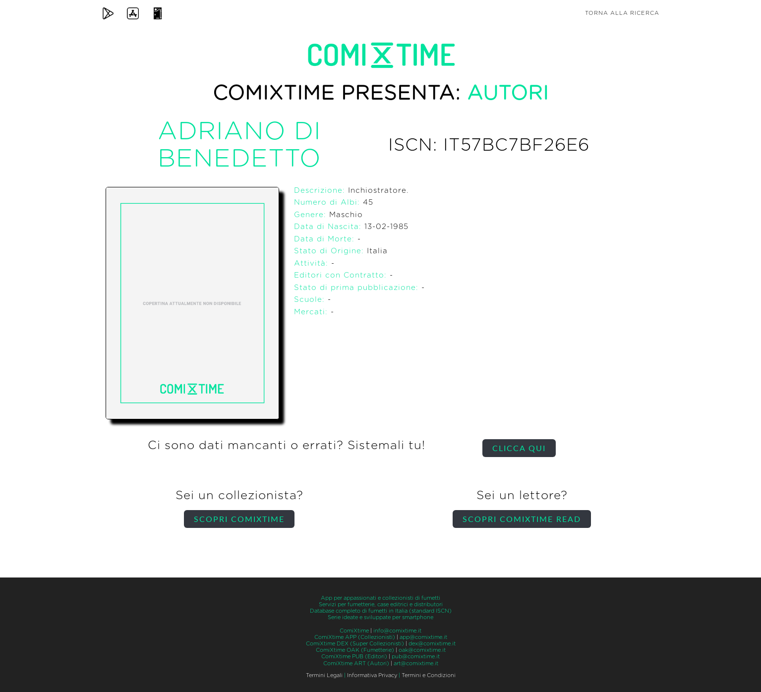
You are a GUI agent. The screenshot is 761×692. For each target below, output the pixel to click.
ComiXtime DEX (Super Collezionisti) (355, 643)
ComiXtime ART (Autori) (356, 663)
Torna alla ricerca (622, 13)
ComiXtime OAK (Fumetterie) (355, 650)
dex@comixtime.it (432, 643)
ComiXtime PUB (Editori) (354, 656)
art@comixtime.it (416, 663)
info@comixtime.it (397, 631)
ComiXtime (354, 631)
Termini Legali (324, 675)
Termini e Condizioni (429, 675)
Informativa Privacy (372, 675)
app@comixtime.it (423, 637)
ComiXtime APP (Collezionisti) (354, 637)
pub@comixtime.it (416, 656)
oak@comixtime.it (422, 650)
